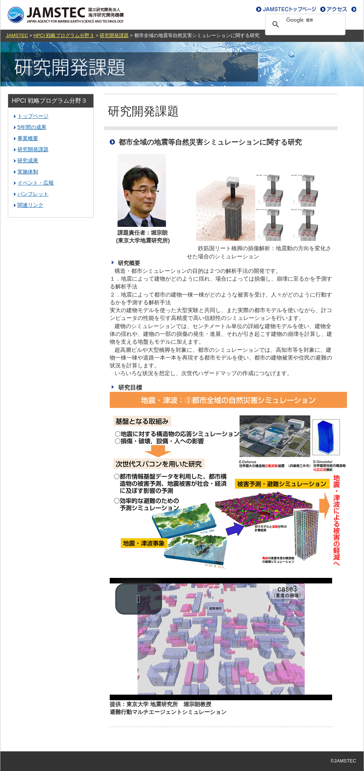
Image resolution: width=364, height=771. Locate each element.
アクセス (271, 9)
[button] (138, 599)
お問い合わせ (309, 9)
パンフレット (33, 194)
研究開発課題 (114, 35)
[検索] (304, 20)
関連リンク (30, 205)
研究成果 (27, 160)
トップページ (33, 116)
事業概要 (27, 138)
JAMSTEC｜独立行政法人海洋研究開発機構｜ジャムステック (65, 15)
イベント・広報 (35, 183)
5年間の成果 (31, 127)
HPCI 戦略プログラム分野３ (63, 35)
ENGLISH (344, 9)
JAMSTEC (17, 35)
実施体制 (27, 172)
